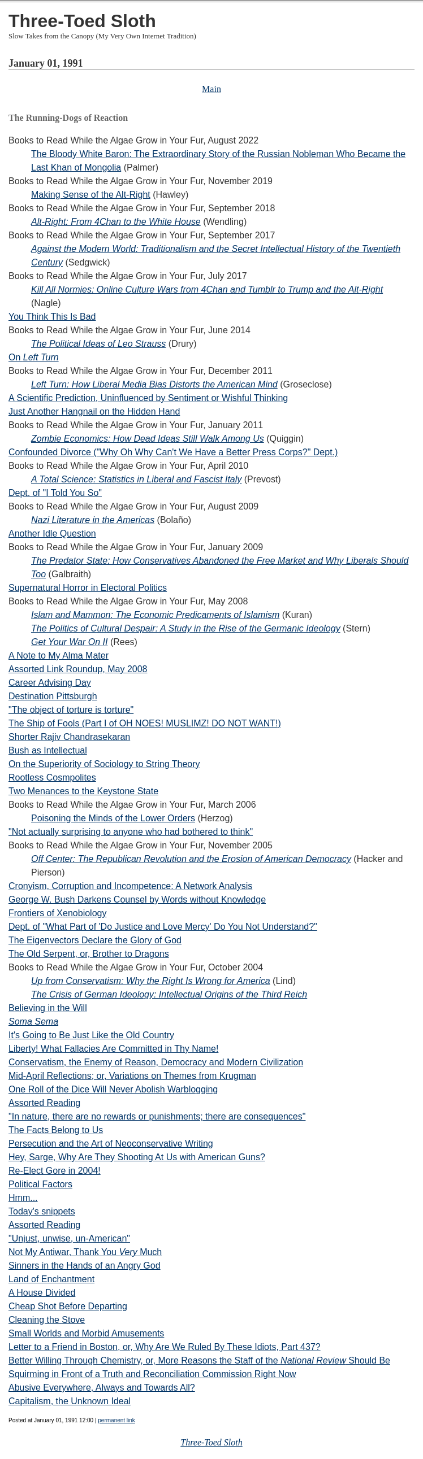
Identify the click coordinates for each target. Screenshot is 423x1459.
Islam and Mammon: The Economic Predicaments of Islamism (155, 615)
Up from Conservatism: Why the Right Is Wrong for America (150, 981)
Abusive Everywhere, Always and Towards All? (101, 1387)
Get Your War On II (69, 642)
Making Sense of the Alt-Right (90, 194)
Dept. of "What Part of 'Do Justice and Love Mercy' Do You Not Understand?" (162, 926)
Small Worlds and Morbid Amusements (86, 1333)
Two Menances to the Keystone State (83, 791)
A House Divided (41, 1292)
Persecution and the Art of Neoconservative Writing (110, 1143)
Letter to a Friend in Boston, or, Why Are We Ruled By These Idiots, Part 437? (164, 1347)
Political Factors (40, 1184)
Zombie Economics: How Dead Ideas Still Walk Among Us (147, 438)
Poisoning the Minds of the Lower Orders (113, 818)
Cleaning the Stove (46, 1320)
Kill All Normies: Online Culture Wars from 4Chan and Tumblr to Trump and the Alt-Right (207, 289)
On (33, 357)
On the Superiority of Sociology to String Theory (104, 764)
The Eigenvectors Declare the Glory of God (95, 940)
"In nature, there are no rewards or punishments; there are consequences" (156, 1116)
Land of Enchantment (51, 1279)
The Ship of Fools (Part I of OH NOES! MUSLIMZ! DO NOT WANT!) (144, 723)
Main (211, 89)
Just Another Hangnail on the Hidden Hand (94, 411)
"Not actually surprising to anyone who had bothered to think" (130, 832)
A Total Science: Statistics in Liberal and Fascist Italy (136, 479)
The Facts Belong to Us (55, 1130)
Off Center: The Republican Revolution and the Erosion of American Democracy (191, 859)
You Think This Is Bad (52, 316)
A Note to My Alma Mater (58, 655)
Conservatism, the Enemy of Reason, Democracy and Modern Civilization (155, 1062)
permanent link (116, 1420)
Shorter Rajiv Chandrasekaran (69, 737)
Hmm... (23, 1198)
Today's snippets (41, 1211)
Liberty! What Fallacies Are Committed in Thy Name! (113, 1048)
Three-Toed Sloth (82, 21)
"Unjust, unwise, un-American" (69, 1238)
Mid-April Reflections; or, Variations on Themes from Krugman (132, 1076)
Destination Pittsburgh (52, 696)
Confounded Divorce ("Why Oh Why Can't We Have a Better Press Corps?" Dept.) (173, 452)
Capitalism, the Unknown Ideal (69, 1401)
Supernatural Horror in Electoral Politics (87, 588)
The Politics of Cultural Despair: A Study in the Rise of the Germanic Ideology (185, 628)
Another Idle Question (52, 533)
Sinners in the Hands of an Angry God (84, 1265)
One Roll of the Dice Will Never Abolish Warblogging (113, 1089)
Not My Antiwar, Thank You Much (85, 1252)
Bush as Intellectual (47, 750)
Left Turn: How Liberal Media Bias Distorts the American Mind (154, 384)
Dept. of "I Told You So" (55, 493)
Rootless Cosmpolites (52, 777)
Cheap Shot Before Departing (67, 1306)
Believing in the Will (47, 1008)
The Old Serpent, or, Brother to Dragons (88, 954)
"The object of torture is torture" (70, 710)
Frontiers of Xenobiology (57, 913)
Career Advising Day (49, 682)
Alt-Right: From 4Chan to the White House (116, 222)
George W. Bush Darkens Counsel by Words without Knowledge (137, 899)
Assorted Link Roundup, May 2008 (77, 669)
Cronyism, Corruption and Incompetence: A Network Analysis (130, 886)
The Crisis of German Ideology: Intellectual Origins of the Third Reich (169, 994)
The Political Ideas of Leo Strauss (98, 344)
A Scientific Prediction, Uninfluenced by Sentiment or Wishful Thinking (148, 398)
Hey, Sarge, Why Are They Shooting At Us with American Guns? (136, 1157)
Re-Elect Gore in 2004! (54, 1170)
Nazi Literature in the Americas (92, 520)
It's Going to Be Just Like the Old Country (91, 1035)
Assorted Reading (44, 1103)
